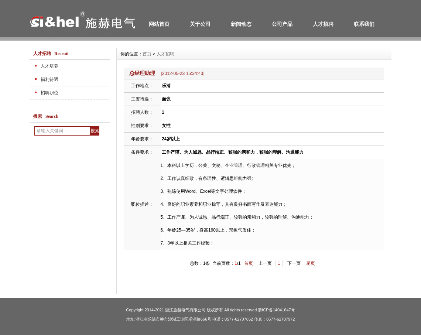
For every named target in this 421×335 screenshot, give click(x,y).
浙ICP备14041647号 (276, 310)
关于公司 (200, 24)
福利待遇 (49, 79)
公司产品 (282, 24)
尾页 (310, 263)
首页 (147, 54)
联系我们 (364, 24)
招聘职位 (49, 92)
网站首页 (159, 24)
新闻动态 (241, 24)
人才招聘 (323, 24)
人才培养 (49, 66)
